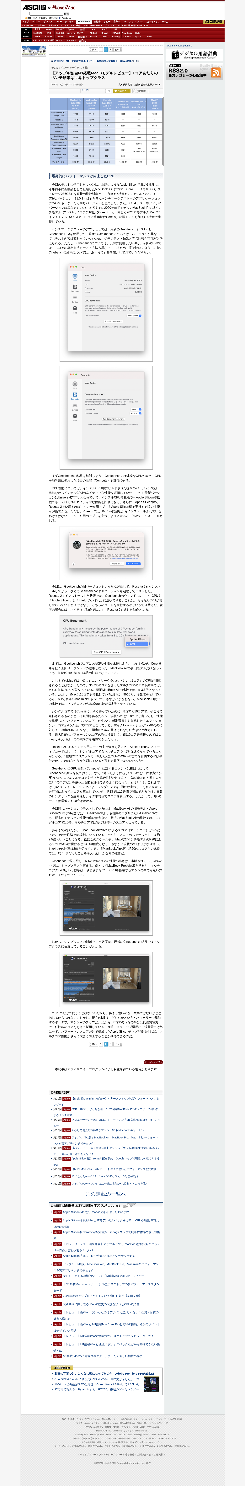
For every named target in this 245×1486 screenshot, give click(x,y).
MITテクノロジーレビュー (151, 1442)
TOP (64, 1419)
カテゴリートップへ (151, 1062)
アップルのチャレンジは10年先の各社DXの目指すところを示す (110, 1183)
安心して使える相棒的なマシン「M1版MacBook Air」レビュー (109, 1130)
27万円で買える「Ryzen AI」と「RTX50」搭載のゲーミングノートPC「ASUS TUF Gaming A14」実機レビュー (127, 1389)
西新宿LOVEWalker (113, 1446)
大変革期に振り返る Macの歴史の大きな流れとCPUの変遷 (101, 1304)
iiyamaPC (60, 29)
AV (125, 21)
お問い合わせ (144, 1454)
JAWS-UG (98, 1427)
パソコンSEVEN (82, 29)
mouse (49, 29)
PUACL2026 (142, 25)
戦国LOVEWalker (182, 1446)
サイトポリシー (88, 1454)
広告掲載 (158, 1454)
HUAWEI (116, 33)
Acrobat (48, 37)
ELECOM (38, 33)
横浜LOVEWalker (95, 1446)
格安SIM (41, 25)
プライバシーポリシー (110, 1454)
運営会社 (129, 1454)
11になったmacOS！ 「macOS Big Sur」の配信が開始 (105, 1176)
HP (116, 29)
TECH (59, 21)
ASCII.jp (34, 7)
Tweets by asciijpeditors (179, 45)
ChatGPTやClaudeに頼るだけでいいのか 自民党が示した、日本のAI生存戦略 (106, 1379)
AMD (49, 33)
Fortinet (126, 37)
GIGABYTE (71, 33)
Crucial (104, 33)
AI (33, 21)
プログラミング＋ (139, 1438)
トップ (25, 21)
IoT (38, 21)
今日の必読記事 (88, 1442)
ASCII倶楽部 (214, 22)
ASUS (104, 29)
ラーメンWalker (61, 1446)
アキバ (132, 21)
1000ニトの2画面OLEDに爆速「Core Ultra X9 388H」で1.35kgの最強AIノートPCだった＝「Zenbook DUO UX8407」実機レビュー (140, 1384)
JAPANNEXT (60, 40)
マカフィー (37, 40)
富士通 (37, 29)
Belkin (138, 33)
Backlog (116, 37)
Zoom (149, 37)
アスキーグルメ (67, 25)
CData (105, 37)
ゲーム (165, 22)
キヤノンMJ (49, 40)
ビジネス (47, 21)
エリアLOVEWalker (77, 1446)
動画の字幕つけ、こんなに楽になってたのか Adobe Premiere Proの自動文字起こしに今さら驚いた (121, 1373)
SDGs (124, 25)
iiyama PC (117, 1423)
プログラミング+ (112, 25)
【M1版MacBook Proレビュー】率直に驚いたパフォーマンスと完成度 (114, 1169)
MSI (93, 29)
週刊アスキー (82, 25)
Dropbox (93, 37)
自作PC (117, 21)
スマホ (140, 21)
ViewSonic (127, 33)
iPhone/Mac (62, 7)
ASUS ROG (60, 33)
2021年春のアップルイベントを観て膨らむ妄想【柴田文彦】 (102, 1295)
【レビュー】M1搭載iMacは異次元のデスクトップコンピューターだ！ (108, 1336)
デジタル (69, 21)
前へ (94, 49)
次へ (117, 49)
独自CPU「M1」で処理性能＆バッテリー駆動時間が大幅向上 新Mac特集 (93, 61)
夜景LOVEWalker (130, 1446)
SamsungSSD (80, 32)
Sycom (71, 29)
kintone (59, 37)
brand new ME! (141, 1431)
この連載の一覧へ (105, 1194)
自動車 (97, 21)
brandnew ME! (83, 40)
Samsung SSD (81, 1435)
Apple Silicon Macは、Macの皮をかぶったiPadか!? (96, 1212)
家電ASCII (53, 25)
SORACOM (111, 1435)
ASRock (93, 33)
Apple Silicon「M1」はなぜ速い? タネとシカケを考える (99, 1255)
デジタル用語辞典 (118, 1442)
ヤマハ (138, 37)
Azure (71, 37)
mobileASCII (132, 1442)
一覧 (108, 91)
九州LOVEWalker (147, 1446)
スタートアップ (152, 22)
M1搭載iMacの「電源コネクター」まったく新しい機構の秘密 (102, 1356)
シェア (85, 90)
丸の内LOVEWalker (165, 1446)
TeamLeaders (96, 25)
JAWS (37, 37)
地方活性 (132, 25)
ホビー (107, 21)
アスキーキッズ (28, 25)
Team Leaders (124, 1438)
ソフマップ (71, 40)
